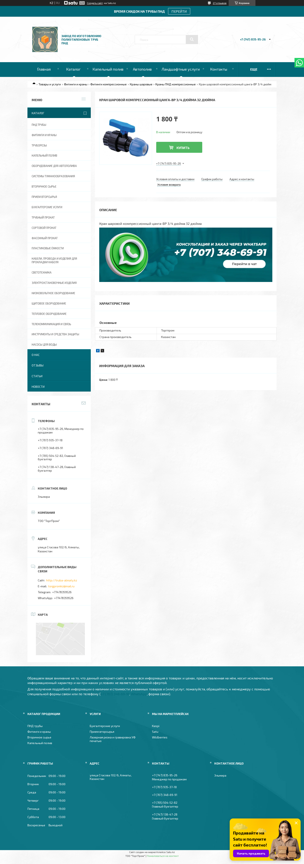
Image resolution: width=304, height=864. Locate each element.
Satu (155, 731)
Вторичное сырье (44, 186)
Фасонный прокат (45, 238)
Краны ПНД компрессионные (175, 84)
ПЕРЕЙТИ (179, 11)
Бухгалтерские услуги (47, 207)
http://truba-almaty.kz (61, 580)
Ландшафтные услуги (181, 69)
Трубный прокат (43, 217)
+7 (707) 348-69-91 (115, 694)
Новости (38, 386)
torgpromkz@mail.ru (61, 586)
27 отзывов (220, 2)
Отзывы (37, 365)
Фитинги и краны (75, 84)
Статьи (37, 376)
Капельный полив (108, 69)
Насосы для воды (44, 344)
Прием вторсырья (44, 197)
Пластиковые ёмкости (48, 248)
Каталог (73, 69)
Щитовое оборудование (49, 303)
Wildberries (159, 737)
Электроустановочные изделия (54, 282)
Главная (44, 69)
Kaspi (155, 726)
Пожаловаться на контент (163, 855)
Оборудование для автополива (54, 166)
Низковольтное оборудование (53, 293)
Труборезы (39, 145)
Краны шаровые (141, 84)
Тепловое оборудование (49, 313)
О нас (36, 355)
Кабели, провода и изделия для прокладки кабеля (54, 260)
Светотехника (42, 272)
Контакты (218, 69)
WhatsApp (139, 694)
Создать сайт (95, 2)
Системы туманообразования (53, 176)
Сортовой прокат (44, 227)
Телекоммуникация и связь (51, 324)
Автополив (142, 69)
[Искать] (192, 39)
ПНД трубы (39, 124)
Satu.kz (170, 852)
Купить (183, 148)
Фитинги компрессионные (108, 84)
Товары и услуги (49, 84)
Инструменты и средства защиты (55, 334)
